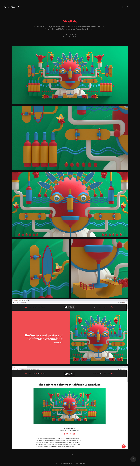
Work (6, 7)
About (13, 7)
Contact (21, 7)
